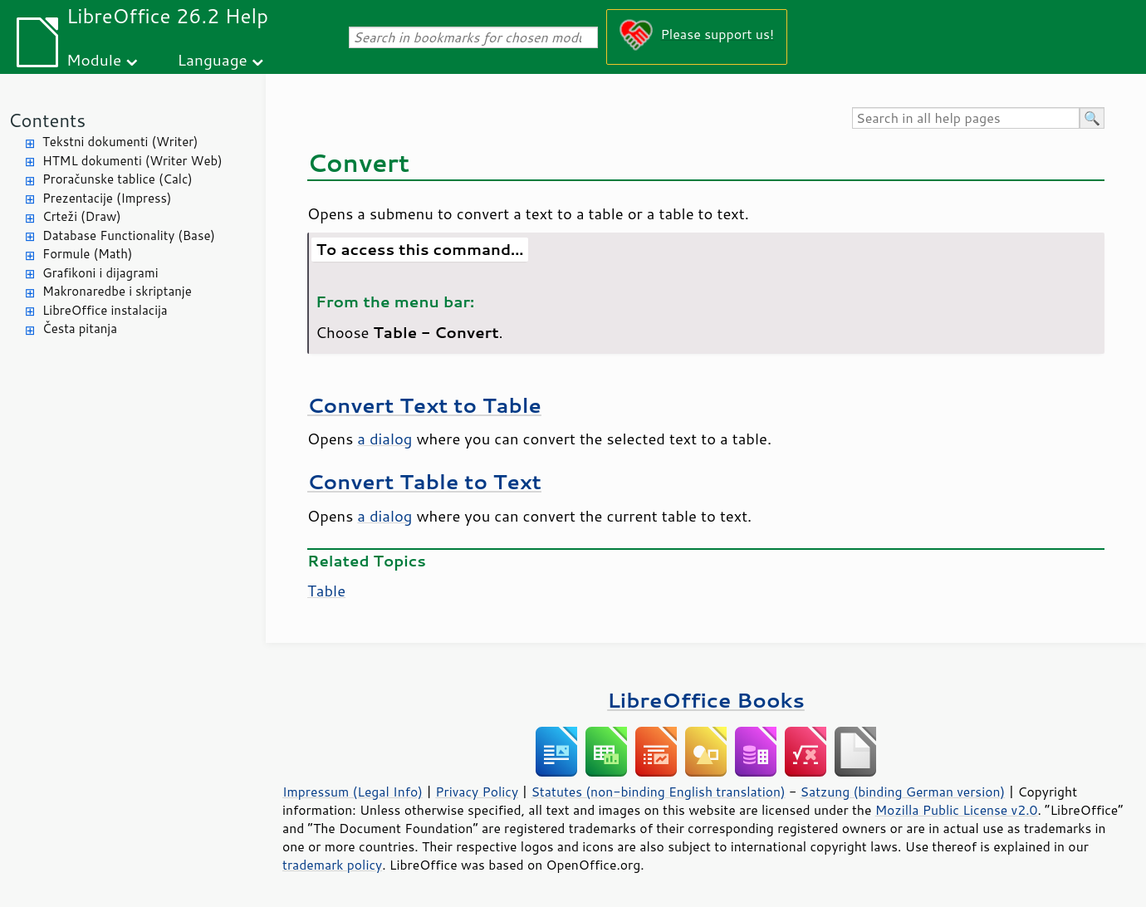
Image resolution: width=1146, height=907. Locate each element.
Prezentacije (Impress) (106, 198)
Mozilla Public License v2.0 (956, 810)
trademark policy (332, 865)
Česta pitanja (79, 328)
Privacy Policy (476, 791)
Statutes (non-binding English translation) (658, 791)
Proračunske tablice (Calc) (117, 179)
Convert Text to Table (424, 404)
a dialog (384, 438)
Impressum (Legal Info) (352, 791)
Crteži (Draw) (81, 216)
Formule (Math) (87, 253)
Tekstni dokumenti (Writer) (120, 141)
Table (326, 590)
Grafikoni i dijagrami (100, 273)
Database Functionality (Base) (128, 235)
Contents (47, 120)
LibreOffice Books (706, 699)
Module (93, 59)
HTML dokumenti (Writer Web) (132, 160)
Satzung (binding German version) (903, 791)
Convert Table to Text (424, 481)
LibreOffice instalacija (105, 310)
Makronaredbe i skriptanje (117, 291)
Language (212, 59)
